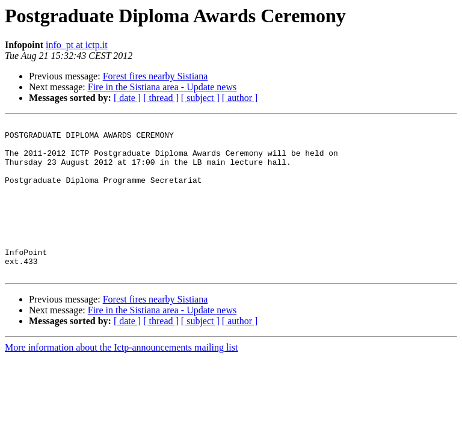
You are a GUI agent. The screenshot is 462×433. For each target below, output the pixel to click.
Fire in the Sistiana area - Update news (162, 87)
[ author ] (240, 98)
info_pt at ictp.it (77, 45)
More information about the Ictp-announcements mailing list (121, 378)
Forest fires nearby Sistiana (155, 76)
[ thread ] (161, 98)
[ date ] (127, 98)
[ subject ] (200, 98)
